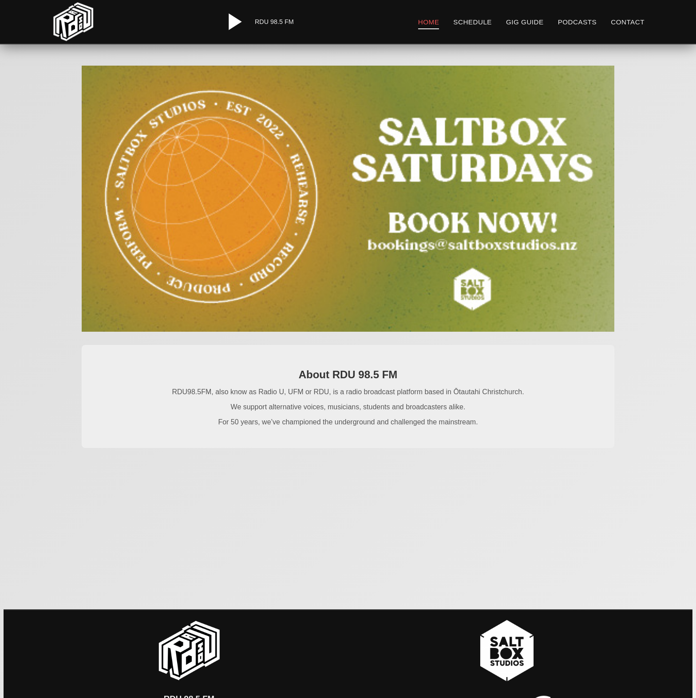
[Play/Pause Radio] (233, 22)
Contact (628, 22)
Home (428, 22)
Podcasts (577, 22)
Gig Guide (525, 22)
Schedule (472, 22)
